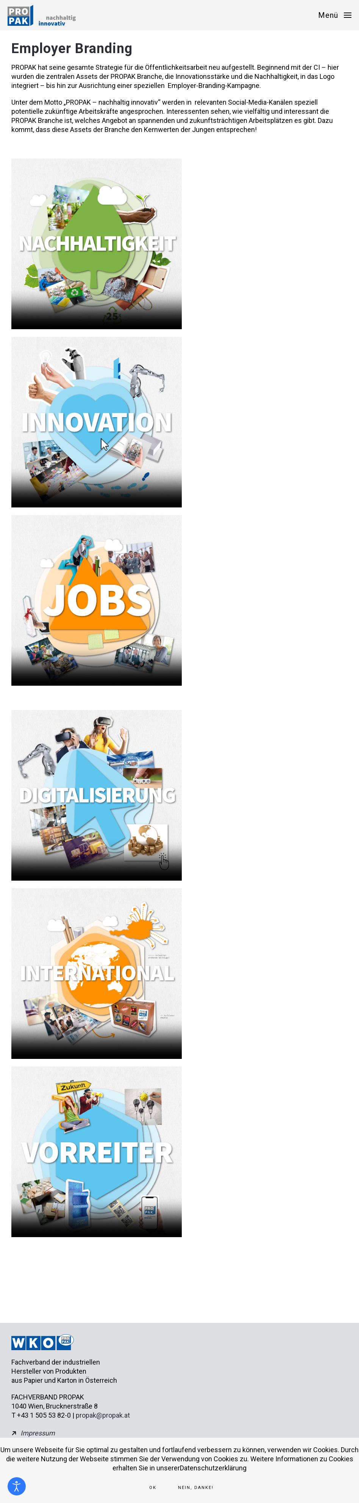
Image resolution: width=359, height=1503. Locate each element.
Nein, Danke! (196, 1487)
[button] (334, 15)
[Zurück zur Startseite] (42, 15)
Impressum (37, 1433)
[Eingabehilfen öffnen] (17, 1486)
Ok (152, 1487)
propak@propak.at (103, 1415)
